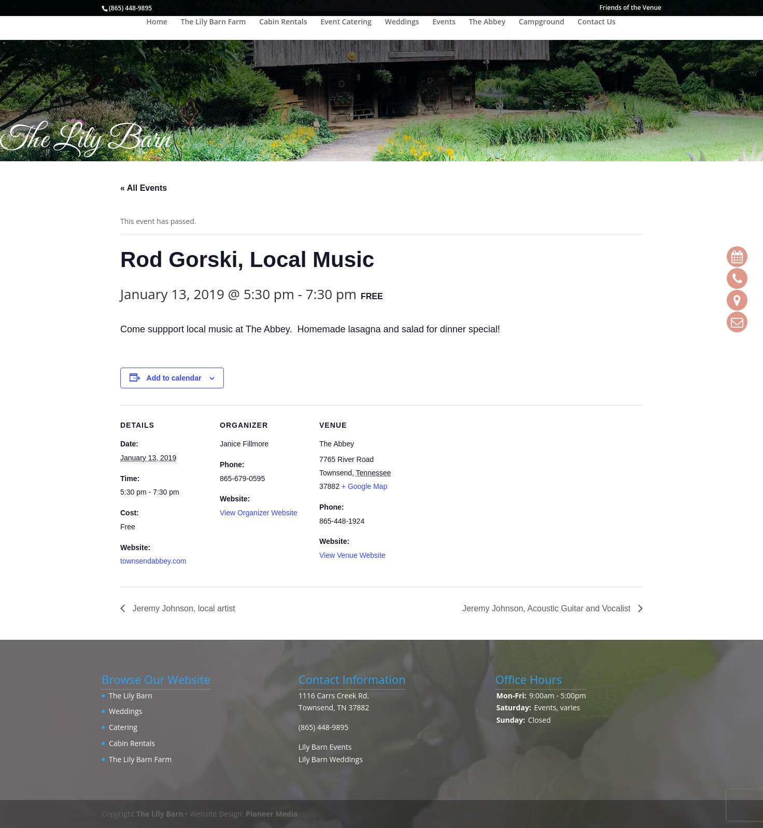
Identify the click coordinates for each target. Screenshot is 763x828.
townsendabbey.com (153, 561)
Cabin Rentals (283, 22)
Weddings (402, 22)
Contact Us (596, 22)
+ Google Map (364, 486)
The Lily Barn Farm (213, 22)
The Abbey (487, 22)
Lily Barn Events (325, 747)
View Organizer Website (259, 513)
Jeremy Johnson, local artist (182, 608)
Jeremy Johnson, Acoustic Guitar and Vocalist (547, 608)
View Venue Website (352, 555)
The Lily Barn (130, 695)
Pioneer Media (272, 814)
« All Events (143, 188)
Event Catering (346, 22)
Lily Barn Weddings (331, 759)
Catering (123, 727)
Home (156, 22)
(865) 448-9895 (323, 727)
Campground (541, 22)
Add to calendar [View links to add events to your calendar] (174, 378)
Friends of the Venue (630, 8)
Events (444, 22)
